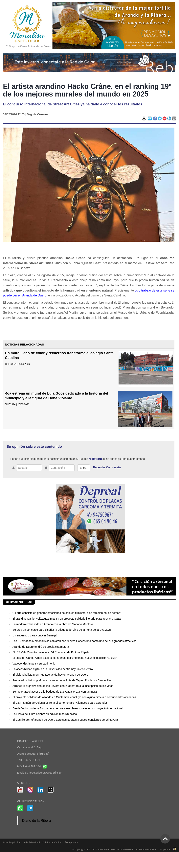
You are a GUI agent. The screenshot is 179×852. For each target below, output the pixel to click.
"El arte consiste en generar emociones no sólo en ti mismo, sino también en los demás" (66, 612)
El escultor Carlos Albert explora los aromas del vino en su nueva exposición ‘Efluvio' (64, 657)
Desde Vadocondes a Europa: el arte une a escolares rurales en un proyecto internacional (67, 708)
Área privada (71, 842)
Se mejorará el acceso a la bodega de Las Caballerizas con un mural (54, 691)
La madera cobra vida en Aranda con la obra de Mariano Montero (52, 624)
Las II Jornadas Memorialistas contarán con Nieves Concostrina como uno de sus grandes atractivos (74, 641)
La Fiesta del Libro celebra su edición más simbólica (44, 714)
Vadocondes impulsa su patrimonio (34, 663)
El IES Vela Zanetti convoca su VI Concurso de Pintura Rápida (50, 652)
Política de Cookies (52, 842)
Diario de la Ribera (36, 821)
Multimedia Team (148, 849)
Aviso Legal (9, 842)
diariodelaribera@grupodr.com (43, 772)
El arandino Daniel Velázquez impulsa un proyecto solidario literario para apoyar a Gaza (66, 618)
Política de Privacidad (28, 842)
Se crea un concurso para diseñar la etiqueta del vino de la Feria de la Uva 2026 (61, 629)
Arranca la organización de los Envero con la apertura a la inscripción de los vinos (62, 685)
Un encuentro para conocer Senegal (34, 635)
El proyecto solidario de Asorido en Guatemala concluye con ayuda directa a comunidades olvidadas (74, 697)
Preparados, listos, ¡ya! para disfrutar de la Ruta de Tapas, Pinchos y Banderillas (61, 680)
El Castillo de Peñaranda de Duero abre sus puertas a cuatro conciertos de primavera (65, 719)
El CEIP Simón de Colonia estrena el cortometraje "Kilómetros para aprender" (60, 702)
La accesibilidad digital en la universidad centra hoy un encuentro (52, 669)
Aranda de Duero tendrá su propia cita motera (40, 646)
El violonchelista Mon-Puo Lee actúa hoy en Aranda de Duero (50, 674)
